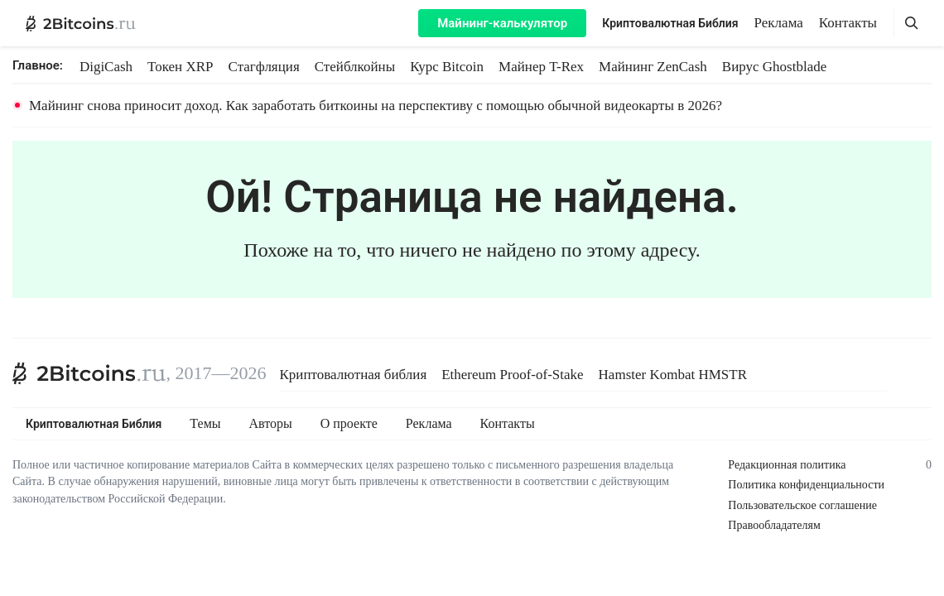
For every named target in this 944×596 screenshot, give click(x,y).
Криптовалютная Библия (670, 23)
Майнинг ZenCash (653, 66)
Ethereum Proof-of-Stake (512, 374)
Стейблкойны (355, 66)
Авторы (270, 423)
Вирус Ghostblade (774, 66)
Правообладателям (774, 525)
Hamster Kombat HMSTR (673, 374)
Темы (205, 423)
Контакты (848, 23)
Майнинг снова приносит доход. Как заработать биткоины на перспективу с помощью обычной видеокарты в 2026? (375, 105)
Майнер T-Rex (541, 66)
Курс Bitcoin (447, 66)
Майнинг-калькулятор (502, 23)
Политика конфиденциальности (806, 484)
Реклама (778, 23)
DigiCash (105, 66)
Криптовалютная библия (353, 374)
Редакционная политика (786, 465)
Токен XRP (180, 66)
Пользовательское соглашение (802, 505)
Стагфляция (264, 66)
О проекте (349, 423)
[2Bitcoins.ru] (89, 373)
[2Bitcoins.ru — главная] (81, 23)
